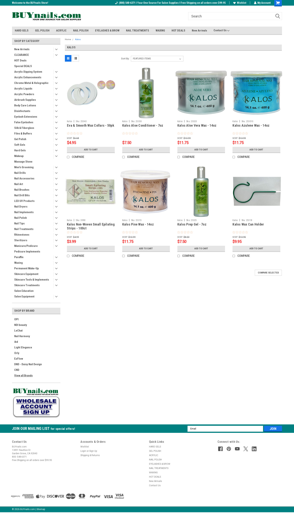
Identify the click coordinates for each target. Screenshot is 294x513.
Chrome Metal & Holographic (31, 83)
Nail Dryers (20, 206)
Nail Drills (20, 173)
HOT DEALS (178, 30)
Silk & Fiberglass (24, 128)
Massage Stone (23, 161)
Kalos (78, 39)
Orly (16, 353)
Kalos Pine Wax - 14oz (138, 224)
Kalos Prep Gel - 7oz (191, 224)
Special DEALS (23, 66)
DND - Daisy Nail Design (28, 364)
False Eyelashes (23, 122)
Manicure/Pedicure (26, 246)
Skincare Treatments (27, 285)
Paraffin (18, 257)
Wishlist (239, 2)
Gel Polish (20, 139)
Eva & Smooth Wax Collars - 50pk (90, 125)
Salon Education (24, 291)
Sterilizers (20, 240)
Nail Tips (19, 223)
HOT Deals (20, 60)
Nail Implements (24, 212)
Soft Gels (19, 144)
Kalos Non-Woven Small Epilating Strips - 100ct (91, 226)
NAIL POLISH (80, 30)
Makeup (19, 156)
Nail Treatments (23, 229)
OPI (16, 319)
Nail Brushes (21, 189)
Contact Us (222, 30)
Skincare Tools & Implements (31, 279)
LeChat (18, 330)
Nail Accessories (24, 178)
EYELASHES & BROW (107, 30)
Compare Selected (268, 272)
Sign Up (93, 451)
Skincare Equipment (26, 274)
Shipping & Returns (90, 455)
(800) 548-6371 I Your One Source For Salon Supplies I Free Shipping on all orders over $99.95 (170, 2)
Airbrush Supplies (25, 100)
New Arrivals (199, 30)
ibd (16, 341)
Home (68, 39)
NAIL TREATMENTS (137, 30)
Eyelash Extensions (25, 116)
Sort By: (125, 58)
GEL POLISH (42, 30)
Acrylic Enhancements (27, 77)
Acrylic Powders (24, 94)
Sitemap (41, 509)
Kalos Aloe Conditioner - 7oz (142, 125)
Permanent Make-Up (26, 268)
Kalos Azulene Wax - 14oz (250, 125)
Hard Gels (20, 150)
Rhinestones (21, 234)
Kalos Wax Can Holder (248, 224)
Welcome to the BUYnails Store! (30, 2)
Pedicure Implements (27, 251)
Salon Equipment (24, 296)
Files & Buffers (23, 133)
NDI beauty (20, 325)
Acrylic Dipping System (28, 71)
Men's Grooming (24, 167)
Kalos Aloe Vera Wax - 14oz (197, 125)
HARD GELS (21, 30)
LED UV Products (24, 201)
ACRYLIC (61, 30)
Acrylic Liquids (23, 88)
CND (16, 370)
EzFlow (18, 358)
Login (83, 451)
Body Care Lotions (25, 105)
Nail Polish (20, 218)
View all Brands (23, 375)
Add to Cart (90, 149)
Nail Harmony (22, 336)
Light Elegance (23, 347)
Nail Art (18, 184)
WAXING (160, 30)
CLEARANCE (21, 55)
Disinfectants (22, 111)
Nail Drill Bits (22, 195)
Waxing (18, 262)
